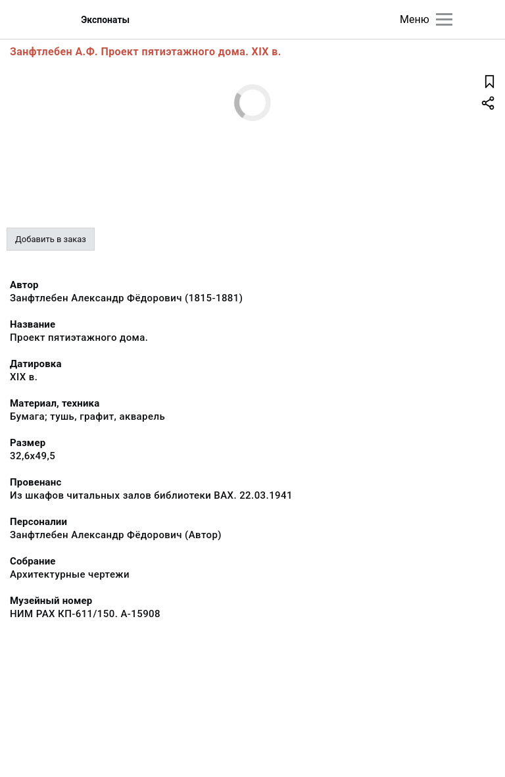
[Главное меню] (444, 19)
